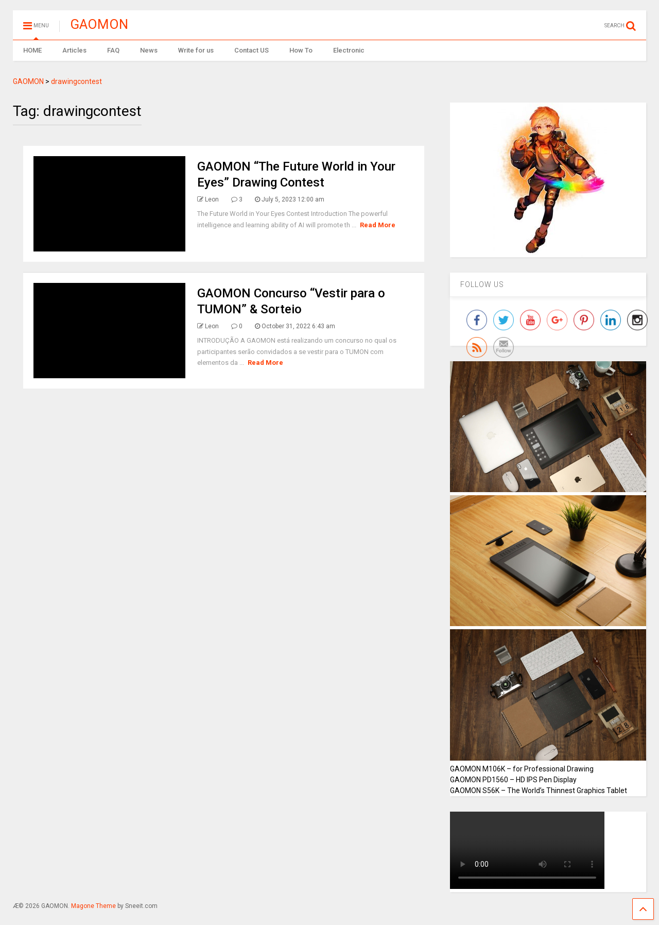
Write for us (196, 50)
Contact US (251, 50)
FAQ (113, 50)
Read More (377, 225)
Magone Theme (93, 906)
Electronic (349, 50)
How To (301, 50)
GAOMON (99, 24)
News (149, 50)
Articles (74, 50)
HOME (32, 50)
